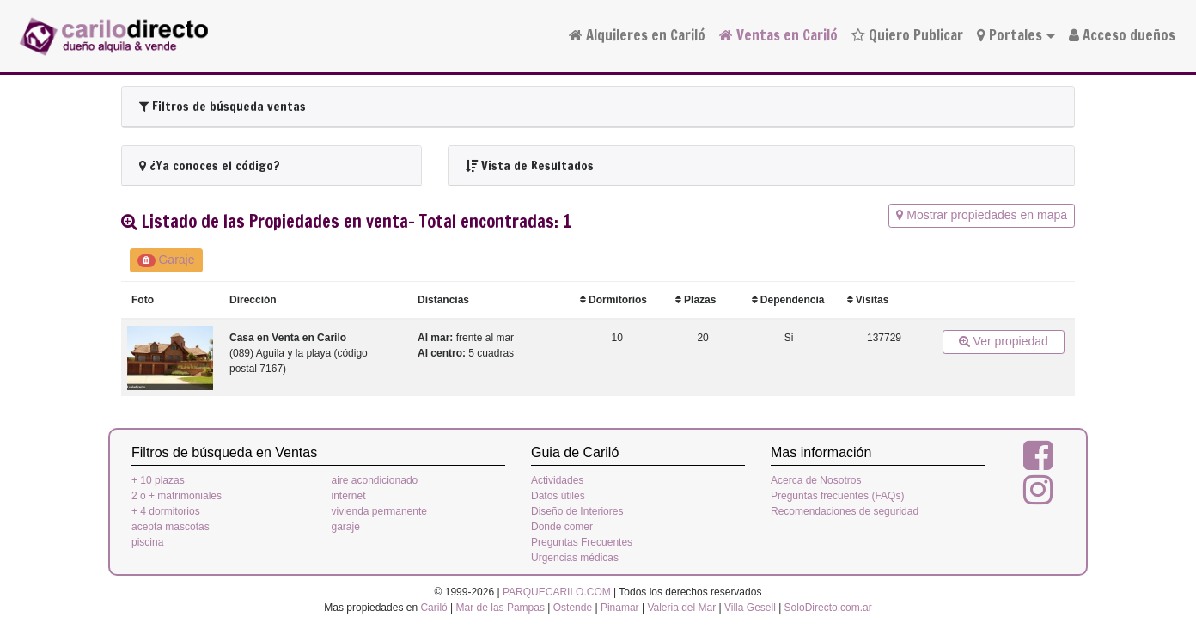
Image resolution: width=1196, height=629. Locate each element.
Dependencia (788, 300)
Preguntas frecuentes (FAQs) (837, 496)
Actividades (557, 480)
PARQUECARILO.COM (557, 592)
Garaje (166, 260)
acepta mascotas (170, 527)
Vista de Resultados (530, 165)
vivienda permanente (379, 511)
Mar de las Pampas (500, 608)
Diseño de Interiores (577, 511)
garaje (346, 527)
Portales (1009, 35)
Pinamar (620, 608)
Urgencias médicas (575, 558)
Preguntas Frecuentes (581, 542)
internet (349, 496)
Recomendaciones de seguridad (844, 511)
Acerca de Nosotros (816, 480)
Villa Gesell (750, 608)
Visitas (868, 300)
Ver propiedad (1003, 341)
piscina (147, 542)
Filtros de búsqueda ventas (222, 106)
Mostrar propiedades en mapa (981, 215)
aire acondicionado (375, 480)
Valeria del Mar (681, 608)
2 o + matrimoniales (176, 496)
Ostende (572, 608)
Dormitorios (613, 300)
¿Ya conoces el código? (209, 165)
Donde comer (562, 527)
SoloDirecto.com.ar (828, 608)
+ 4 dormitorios (165, 511)
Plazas (696, 300)
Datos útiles (558, 496)
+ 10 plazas (158, 480)
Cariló (433, 608)
